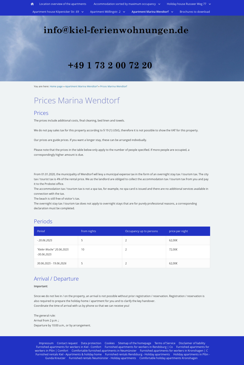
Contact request (67, 343)
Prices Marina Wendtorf (113, 86)
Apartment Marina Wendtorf (81, 86)
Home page (56, 86)
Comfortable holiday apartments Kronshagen (168, 358)
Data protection (91, 343)
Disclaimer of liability (192, 343)
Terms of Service (165, 343)
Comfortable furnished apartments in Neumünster (104, 350)
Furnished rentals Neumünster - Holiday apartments (102, 358)
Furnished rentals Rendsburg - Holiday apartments (137, 354)
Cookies (110, 343)
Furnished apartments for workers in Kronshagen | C (174, 350)
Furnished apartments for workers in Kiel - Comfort (68, 347)
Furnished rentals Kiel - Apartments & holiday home (69, 354)
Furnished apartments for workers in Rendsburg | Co (139, 347)
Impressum (46, 343)
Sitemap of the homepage (134, 343)
